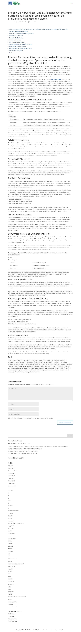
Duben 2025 (11, 478)
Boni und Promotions (15, 40)
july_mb (10, 569)
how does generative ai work (16, 564)
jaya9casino (11, 566)
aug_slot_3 (11, 526)
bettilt (9, 531)
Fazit (10, 53)
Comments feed (12, 619)
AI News (10, 513)
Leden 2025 (11, 483)
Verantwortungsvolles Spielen (17, 46)
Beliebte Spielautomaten (16, 35)
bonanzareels (12, 538)
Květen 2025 (11, 476)
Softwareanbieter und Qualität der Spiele (20, 44)
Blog (9, 536)
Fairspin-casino (12, 559)
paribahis (10, 584)
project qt (10, 591)
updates (10, 604)
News (26, 22)
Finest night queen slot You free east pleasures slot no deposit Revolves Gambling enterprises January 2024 (38, 446)
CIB (9, 553)
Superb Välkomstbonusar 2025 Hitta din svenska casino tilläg (25, 448)
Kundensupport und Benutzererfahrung (20, 48)
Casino (10, 541)
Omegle (10, 579)
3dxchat (10, 505)
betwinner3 (11, 533)
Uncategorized (12, 602)
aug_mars (10, 521)
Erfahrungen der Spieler (16, 50)
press (9, 589)
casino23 (10, 548)
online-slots (11, 581)
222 (9, 500)
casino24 (10, 551)
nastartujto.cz (61, 630)
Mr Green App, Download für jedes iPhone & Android (23, 451)
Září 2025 (10, 465)
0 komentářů (32, 22)
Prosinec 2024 (12, 486)
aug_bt (10, 518)
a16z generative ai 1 (13, 510)
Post (9, 586)
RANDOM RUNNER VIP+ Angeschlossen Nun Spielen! (22, 453)
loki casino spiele (56, 79)
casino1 (10, 543)
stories (10, 599)
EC (9, 556)
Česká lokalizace (12, 621)
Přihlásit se (11, 614)
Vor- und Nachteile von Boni (17, 42)
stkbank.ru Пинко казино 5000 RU (17, 596)
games (10, 561)
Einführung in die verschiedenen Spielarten (21, 33)
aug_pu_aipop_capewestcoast (16, 523)
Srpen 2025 (11, 468)
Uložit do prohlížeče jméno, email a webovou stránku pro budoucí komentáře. (31, 418)
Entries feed (11, 616)
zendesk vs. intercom (14, 607)
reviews (10, 594)
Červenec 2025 (12, 471)
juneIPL (10, 571)
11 (8, 495)
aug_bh (10, 515)
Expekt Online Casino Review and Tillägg (19, 443)
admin (13, 22)
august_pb (11, 528)
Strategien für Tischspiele (16, 38)
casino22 (10, 546)
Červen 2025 (11, 473)
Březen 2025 (11, 481)
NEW (9, 574)
